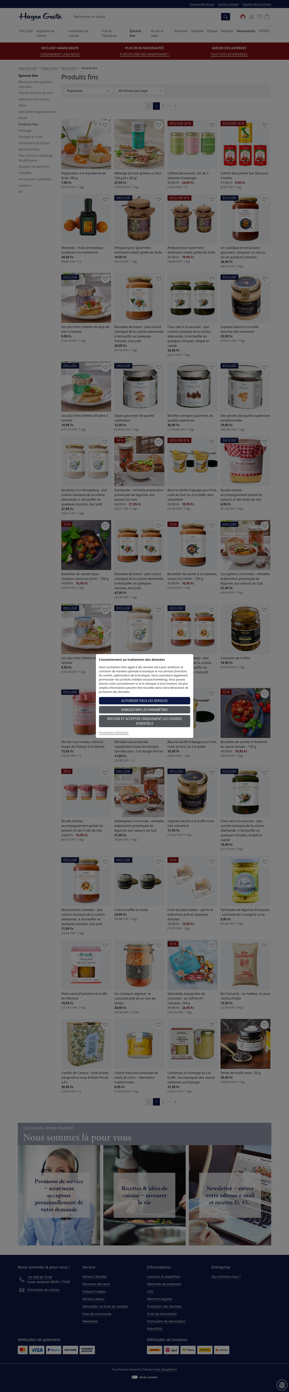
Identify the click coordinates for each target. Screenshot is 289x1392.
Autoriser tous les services (144, 701)
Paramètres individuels (114, 732)
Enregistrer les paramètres (144, 710)
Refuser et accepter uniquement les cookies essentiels (144, 721)
